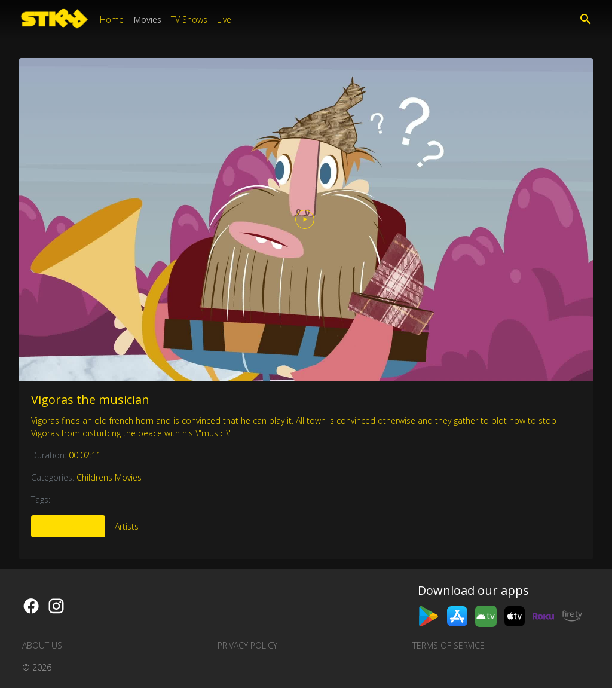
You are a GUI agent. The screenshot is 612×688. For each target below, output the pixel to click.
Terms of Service (448, 645)
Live (224, 19)
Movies (147, 19)
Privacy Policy (247, 645)
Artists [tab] (127, 526)
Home (112, 19)
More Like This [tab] (68, 526)
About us (42, 645)
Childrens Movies (109, 477)
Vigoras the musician (90, 400)
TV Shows (189, 19)
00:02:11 (85, 455)
